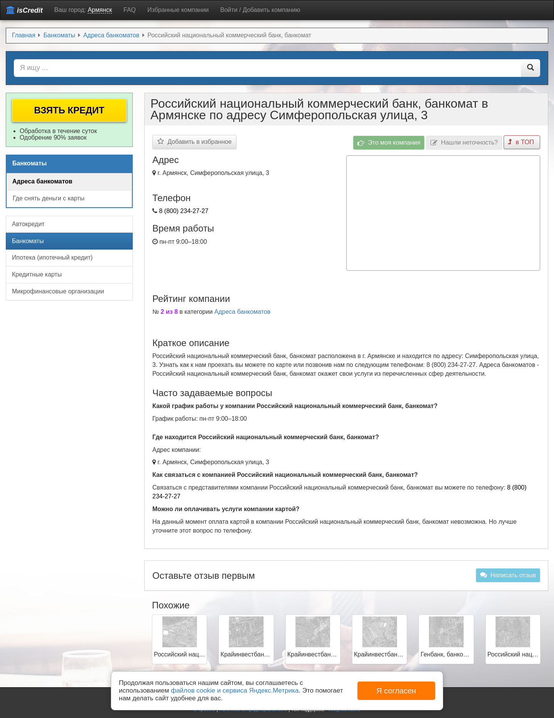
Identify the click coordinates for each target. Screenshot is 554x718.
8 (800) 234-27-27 (183, 211)
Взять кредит (69, 110)
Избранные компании (178, 10)
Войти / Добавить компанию (260, 10)
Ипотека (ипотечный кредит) (52, 257)
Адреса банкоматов (242, 311)
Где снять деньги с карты (49, 198)
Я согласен (396, 690)
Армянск (100, 10)
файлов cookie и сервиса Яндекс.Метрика (235, 690)
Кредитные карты (37, 274)
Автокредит (28, 224)
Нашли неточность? (465, 142)
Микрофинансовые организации (58, 291)
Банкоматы (28, 241)
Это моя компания (389, 142)
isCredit (24, 10)
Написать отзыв (508, 574)
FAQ (129, 10)
